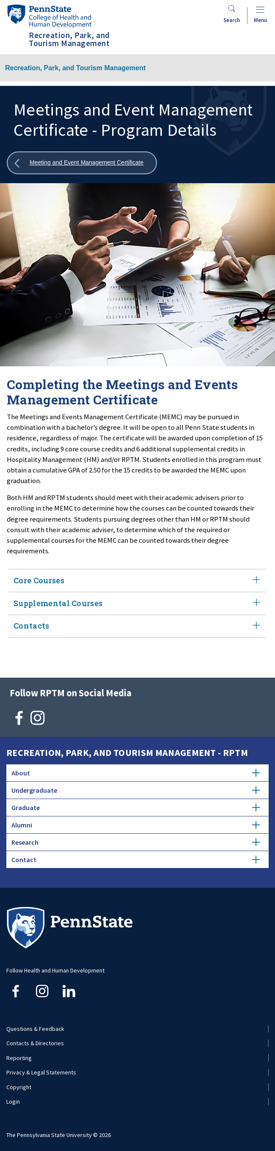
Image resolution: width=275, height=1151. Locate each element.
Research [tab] (135, 842)
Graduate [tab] (135, 807)
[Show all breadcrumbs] (82, 163)
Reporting (19, 1058)
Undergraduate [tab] (135, 790)
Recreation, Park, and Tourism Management (75, 67)
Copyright (18, 1087)
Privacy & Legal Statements (41, 1072)
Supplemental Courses (137, 603)
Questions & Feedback (35, 1029)
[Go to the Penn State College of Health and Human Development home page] (49, 16)
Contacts (137, 626)
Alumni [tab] (135, 825)
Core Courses (137, 580)
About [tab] (135, 773)
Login (13, 1101)
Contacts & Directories (35, 1043)
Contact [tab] (135, 859)
